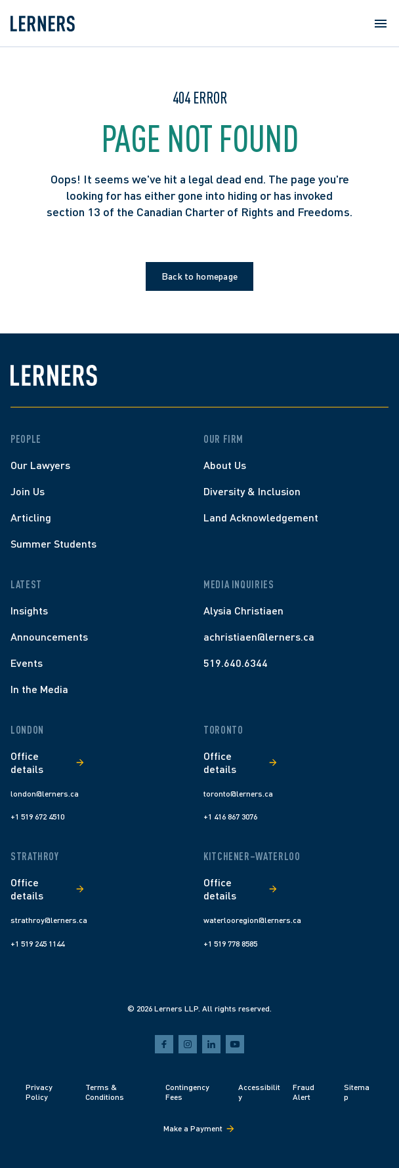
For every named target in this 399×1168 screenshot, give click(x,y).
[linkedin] (211, 1044)
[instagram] (187, 1044)
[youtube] (235, 1044)
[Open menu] (381, 23)
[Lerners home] (42, 23)
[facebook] (164, 1044)
